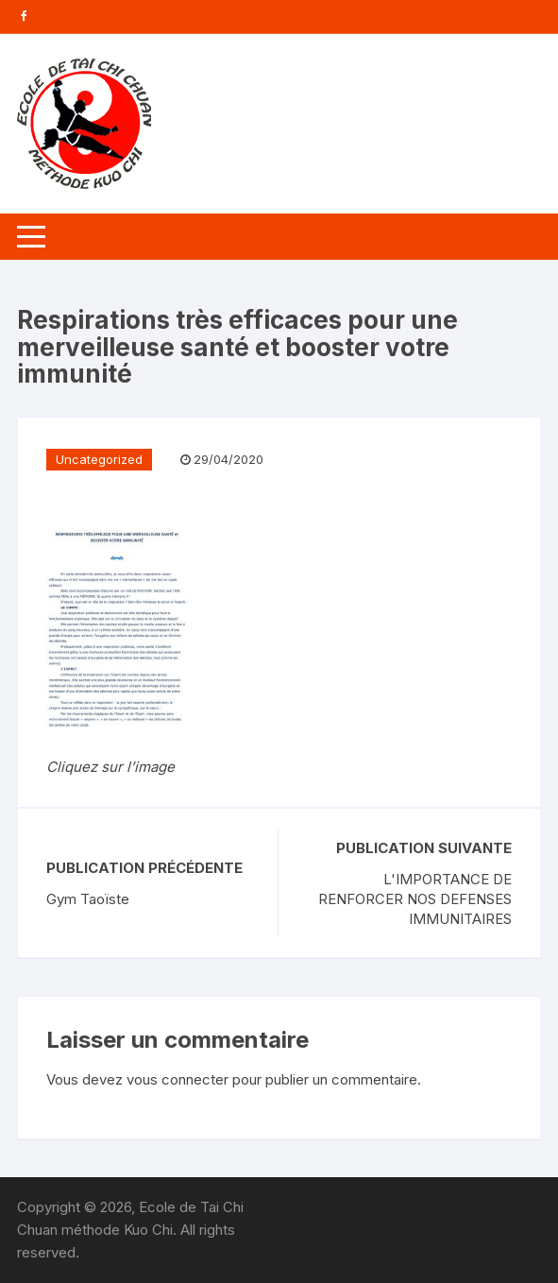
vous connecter (177, 1079)
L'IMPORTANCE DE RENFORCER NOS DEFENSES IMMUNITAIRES (415, 899)
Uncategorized (99, 459)
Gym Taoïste (87, 899)
